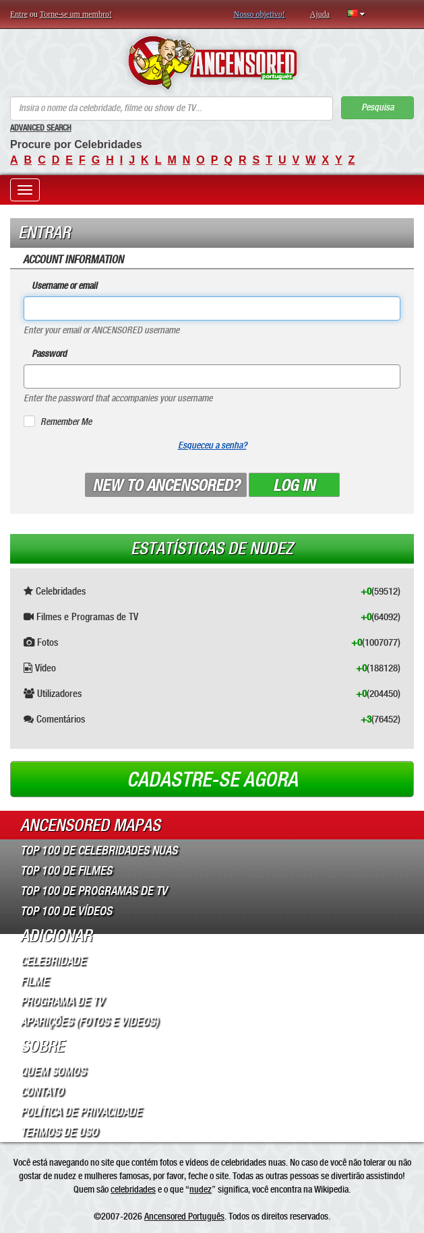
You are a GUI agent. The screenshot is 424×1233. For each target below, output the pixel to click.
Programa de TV (62, 1001)
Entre (19, 14)
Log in (294, 485)
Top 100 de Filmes (66, 870)
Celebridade (53, 961)
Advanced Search (40, 128)
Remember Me (66, 422)
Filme (34, 981)
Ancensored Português (184, 1216)
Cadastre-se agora (212, 780)
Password (49, 354)
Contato (41, 1091)
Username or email (64, 286)
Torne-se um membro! (76, 14)
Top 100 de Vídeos (66, 911)
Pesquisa (377, 107)
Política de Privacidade (81, 1111)
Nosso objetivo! (259, 14)
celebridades (133, 1189)
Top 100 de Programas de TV (93, 891)
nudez (200, 1189)
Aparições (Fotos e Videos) (89, 1021)
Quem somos (53, 1071)
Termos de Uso (59, 1132)
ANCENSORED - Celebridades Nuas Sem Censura (212, 62)
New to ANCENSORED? (165, 485)
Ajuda (320, 14)
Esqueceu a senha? (212, 445)
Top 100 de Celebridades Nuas (98, 850)
